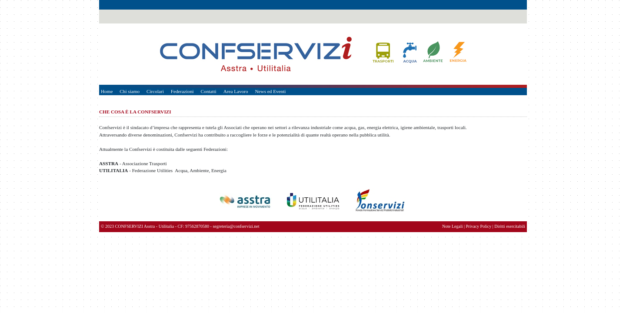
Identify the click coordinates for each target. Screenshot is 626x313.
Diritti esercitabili (509, 226)
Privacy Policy (479, 226)
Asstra (149, 226)
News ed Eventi (270, 91)
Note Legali (452, 226)
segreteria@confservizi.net (236, 226)
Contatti (208, 91)
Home (107, 91)
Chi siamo (130, 91)
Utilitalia (166, 226)
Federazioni (182, 91)
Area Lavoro (235, 91)
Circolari (155, 91)
